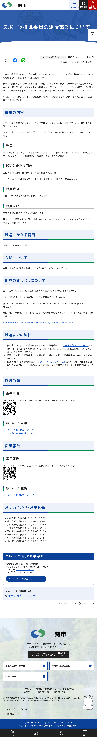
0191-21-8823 (25, 570)
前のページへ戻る (66, 603)
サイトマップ (12, 714)
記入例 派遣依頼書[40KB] (22, 433)
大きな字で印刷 (82, 62)
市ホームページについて (17, 709)
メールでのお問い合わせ (21, 579)
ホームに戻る (86, 603)
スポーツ (32, 595)
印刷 (63, 62)
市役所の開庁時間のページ (38, 700)
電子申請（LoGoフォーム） (76, 345)
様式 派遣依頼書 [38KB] (21, 430)
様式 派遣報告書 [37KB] (21, 495)
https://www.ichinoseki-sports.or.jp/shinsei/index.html (39, 323)
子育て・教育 (15, 595)
